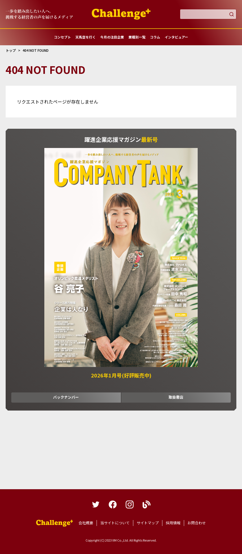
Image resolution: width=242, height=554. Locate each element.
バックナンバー (66, 397)
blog (147, 504)
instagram (130, 504)
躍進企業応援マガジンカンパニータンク (54, 523)
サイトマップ (148, 522)
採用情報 (173, 522)
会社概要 (86, 522)
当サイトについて (115, 522)
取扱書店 (176, 397)
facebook (113, 504)
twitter (96, 504)
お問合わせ (197, 522)
